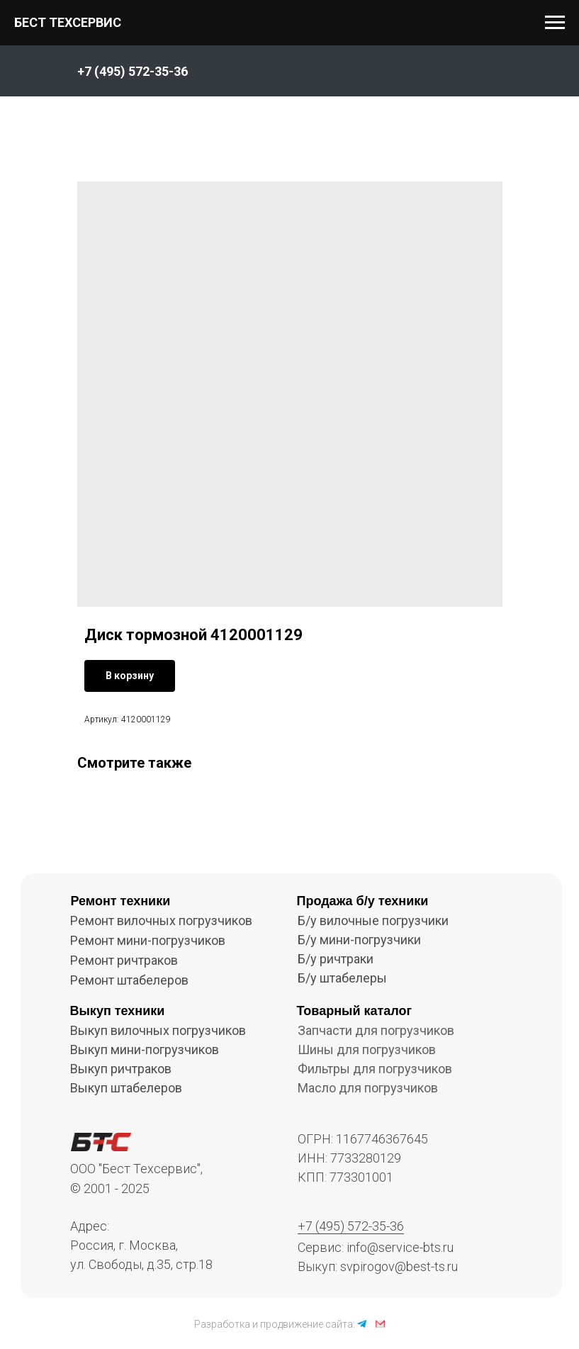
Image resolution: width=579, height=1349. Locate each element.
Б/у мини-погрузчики (359, 939)
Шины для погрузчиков (367, 1049)
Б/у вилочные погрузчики (373, 920)
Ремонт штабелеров (129, 980)
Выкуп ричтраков (121, 1068)
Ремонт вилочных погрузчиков (161, 920)
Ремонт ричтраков (124, 960)
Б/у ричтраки (335, 958)
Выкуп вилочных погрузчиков (158, 1030)
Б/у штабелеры (342, 977)
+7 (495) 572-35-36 (351, 1226)
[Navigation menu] (555, 23)
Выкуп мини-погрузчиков (144, 1049)
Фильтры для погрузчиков (375, 1068)
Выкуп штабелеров (126, 1087)
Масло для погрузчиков (368, 1087)
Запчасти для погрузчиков (376, 1030)
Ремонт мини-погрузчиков (147, 940)
